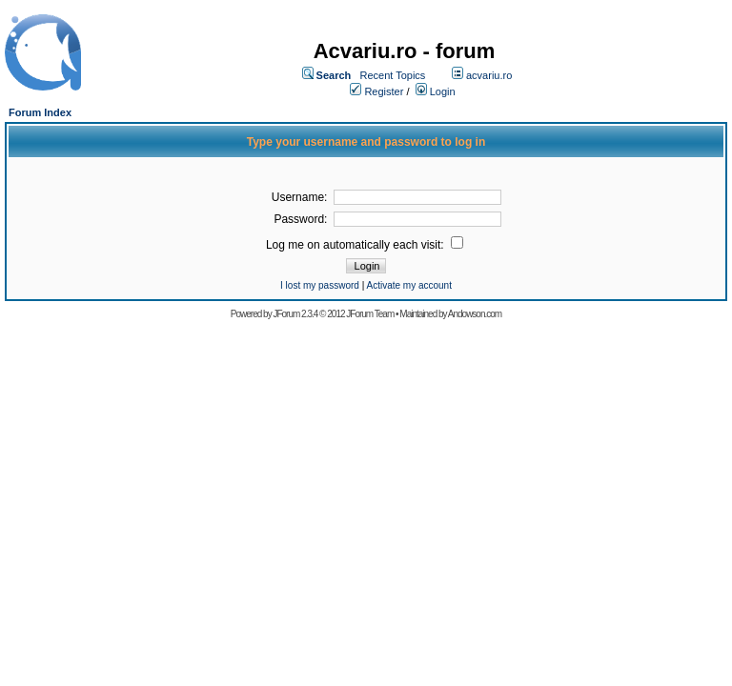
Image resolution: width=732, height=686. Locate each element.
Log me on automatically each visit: (356, 245)
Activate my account (408, 285)
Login (443, 91)
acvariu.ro (489, 75)
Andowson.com (474, 314)
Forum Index (40, 112)
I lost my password (319, 285)
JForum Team (370, 314)
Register (383, 91)
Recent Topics (392, 75)
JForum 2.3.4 (295, 314)
